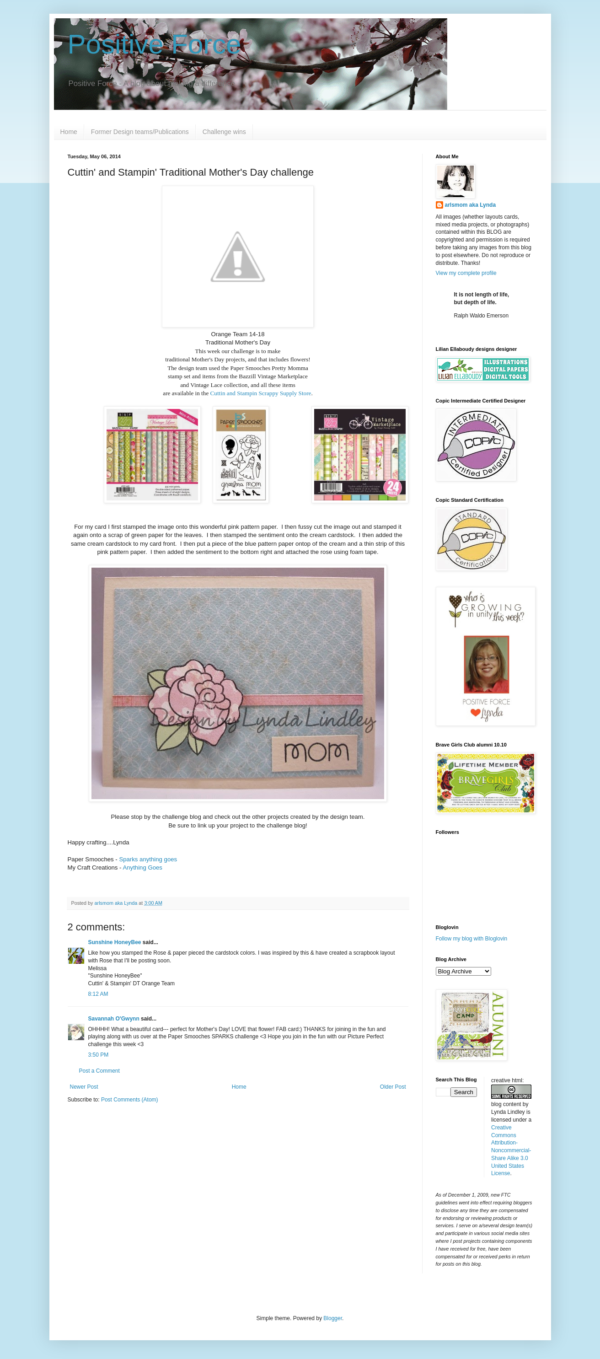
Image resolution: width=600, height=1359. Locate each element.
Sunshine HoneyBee (114, 942)
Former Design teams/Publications (140, 131)
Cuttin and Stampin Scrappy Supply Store (260, 393)
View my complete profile (466, 273)
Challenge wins (224, 131)
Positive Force (154, 44)
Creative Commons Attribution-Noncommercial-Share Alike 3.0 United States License (511, 1150)
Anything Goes (142, 867)
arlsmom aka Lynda (470, 205)
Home (68, 131)
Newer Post (84, 1087)
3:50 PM (98, 1055)
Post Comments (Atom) (129, 1099)
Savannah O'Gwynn (113, 1018)
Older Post (393, 1087)
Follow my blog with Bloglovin (472, 938)
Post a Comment (99, 1071)
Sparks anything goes (148, 859)
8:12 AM (98, 994)
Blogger (332, 1318)
